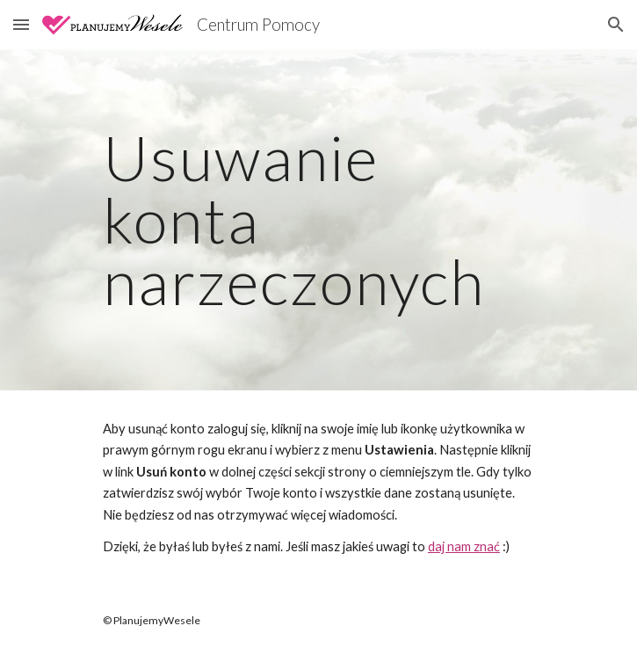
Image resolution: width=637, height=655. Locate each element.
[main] (318, 220)
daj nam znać (464, 546)
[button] (21, 24)
